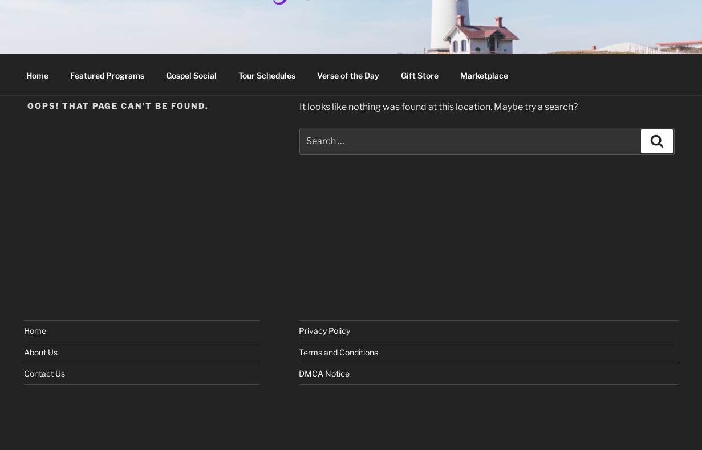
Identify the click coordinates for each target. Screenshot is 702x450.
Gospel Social (191, 75)
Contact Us (44, 373)
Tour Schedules (266, 75)
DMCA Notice (324, 373)
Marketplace (484, 75)
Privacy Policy (324, 331)
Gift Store (420, 75)
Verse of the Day (348, 75)
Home (37, 75)
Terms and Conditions (338, 352)
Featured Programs (107, 75)
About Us (41, 352)
